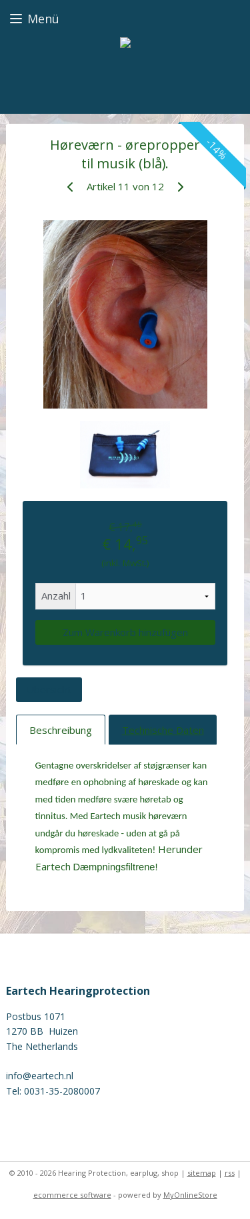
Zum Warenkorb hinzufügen (125, 632)
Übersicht (49, 689)
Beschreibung (60, 729)
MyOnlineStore (190, 1195)
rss (230, 1173)
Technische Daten (163, 729)
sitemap (201, 1173)
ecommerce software (72, 1195)
